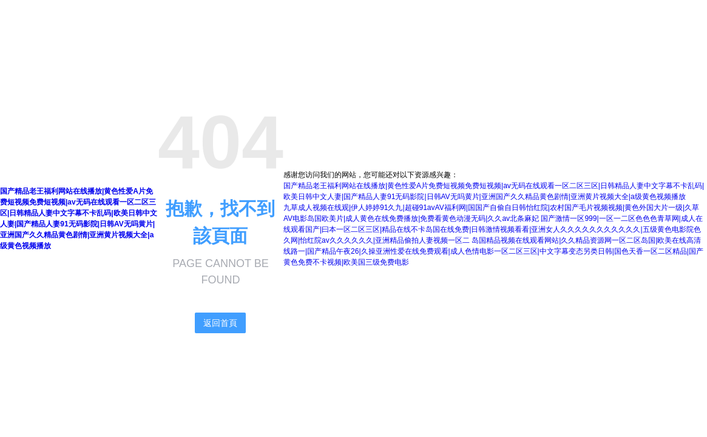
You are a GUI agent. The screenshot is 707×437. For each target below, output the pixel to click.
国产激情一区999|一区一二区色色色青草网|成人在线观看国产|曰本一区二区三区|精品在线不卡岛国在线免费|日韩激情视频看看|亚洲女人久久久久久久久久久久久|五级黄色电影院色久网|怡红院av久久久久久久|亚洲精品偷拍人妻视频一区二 (493, 229)
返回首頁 (220, 323)
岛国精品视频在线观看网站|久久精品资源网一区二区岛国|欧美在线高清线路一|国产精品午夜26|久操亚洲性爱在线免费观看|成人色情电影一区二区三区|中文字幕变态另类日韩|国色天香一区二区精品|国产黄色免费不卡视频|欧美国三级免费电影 (493, 251)
